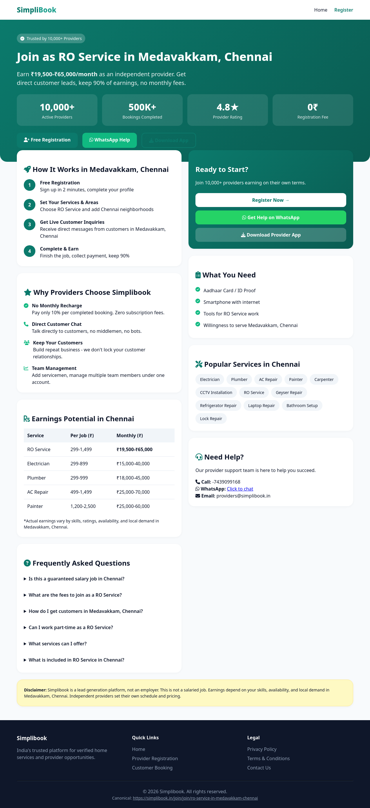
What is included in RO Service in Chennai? (76, 660)
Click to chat (240, 489)
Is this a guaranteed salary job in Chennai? (76, 578)
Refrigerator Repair (218, 405)
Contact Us (259, 768)
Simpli (36, 9)
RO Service (254, 392)
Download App (168, 140)
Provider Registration (155, 758)
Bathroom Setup (302, 405)
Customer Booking (152, 768)
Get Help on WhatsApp (271, 217)
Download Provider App (271, 235)
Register (343, 10)
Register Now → (270, 200)
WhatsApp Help (109, 140)
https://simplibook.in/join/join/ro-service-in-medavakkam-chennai (195, 798)
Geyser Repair (289, 392)
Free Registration (47, 140)
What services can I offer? (58, 643)
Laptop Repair (261, 405)
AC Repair (268, 379)
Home (321, 10)
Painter (296, 379)
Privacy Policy (262, 749)
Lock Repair (211, 418)
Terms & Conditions (268, 758)
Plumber (239, 379)
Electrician (210, 379)
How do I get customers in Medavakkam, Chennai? (86, 611)
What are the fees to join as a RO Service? (75, 595)
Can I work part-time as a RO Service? (71, 627)
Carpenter (323, 379)
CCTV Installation (216, 392)
